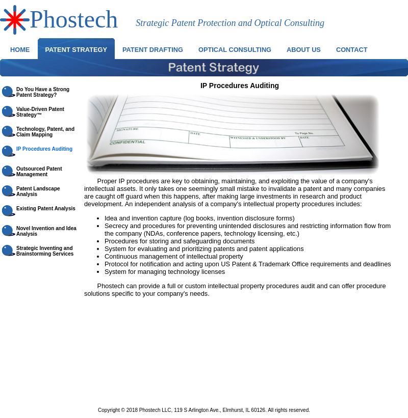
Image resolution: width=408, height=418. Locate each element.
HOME (20, 49)
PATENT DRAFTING (152, 49)
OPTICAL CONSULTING (234, 49)
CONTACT (352, 49)
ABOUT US (304, 49)
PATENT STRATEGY (76, 49)
